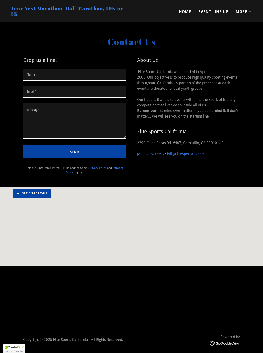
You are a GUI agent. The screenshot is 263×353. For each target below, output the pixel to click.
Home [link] (185, 12)
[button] (244, 12)
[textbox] (74, 75)
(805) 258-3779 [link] (149, 154)
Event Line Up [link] (213, 12)
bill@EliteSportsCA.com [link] (186, 154)
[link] (69, 14)
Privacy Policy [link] (97, 167)
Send (74, 152)
